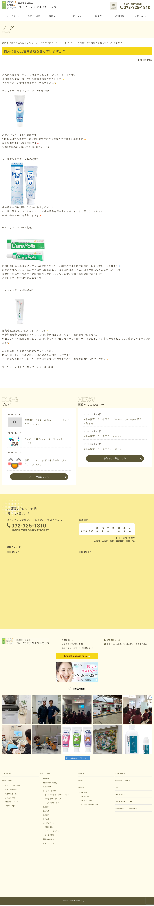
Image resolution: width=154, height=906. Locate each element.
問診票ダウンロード (12, 802)
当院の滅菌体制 (48, 839)
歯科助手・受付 (86, 801)
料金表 (98, 16)
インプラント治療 (49, 791)
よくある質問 (10, 798)
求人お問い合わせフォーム (90, 805)
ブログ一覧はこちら (39, 476)
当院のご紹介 (34, 16)
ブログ (117, 788)
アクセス (77, 16)
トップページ (12, 16)
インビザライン (48, 823)
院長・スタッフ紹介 (12, 786)
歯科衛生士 (85, 797)
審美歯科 (46, 807)
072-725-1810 (113, 640)
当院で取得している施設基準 (126, 808)
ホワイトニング (48, 843)
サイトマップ (120, 794)
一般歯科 (46, 778)
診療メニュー (55, 16)
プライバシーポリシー (123, 801)
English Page (10, 806)
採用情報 (119, 16)
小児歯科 (46, 815)
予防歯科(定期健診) (50, 783)
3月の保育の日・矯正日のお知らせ (103, 449)
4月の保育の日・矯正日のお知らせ (103, 436)
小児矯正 (46, 819)
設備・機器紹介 (10, 790)
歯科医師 (84, 792)
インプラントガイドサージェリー (57, 795)
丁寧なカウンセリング (53, 799)
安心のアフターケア (52, 803)
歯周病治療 (47, 787)
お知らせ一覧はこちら (115, 458)
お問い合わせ (141, 16)
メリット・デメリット (53, 831)
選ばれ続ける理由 (11, 794)
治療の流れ (49, 827)
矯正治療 (46, 811)
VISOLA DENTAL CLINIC (72, 901)
